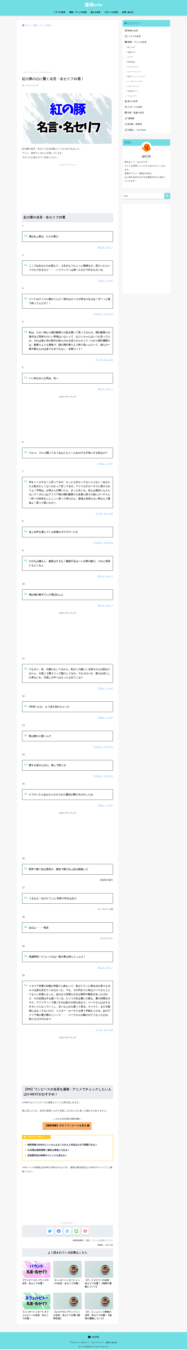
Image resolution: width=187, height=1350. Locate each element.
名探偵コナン (133, 91)
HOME (93, 1337)
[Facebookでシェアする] (58, 1231)
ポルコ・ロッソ (105, 247)
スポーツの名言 (111, 12)
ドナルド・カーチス (103, 314)
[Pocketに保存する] (86, 1231)
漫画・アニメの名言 (78, 12)
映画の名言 (132, 30)
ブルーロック (133, 86)
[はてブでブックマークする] (67, 1231)
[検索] (167, 197)
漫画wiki (94, 5)
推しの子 (131, 47)
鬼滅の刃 (131, 52)
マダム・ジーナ (105, 280)
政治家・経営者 (134, 124)
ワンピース (132, 96)
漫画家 (130, 119)
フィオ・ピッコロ (104, 359)
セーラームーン (134, 72)
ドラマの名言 (59, 12)
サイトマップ (97, 1343)
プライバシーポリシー (79, 1343)
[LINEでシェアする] (77, 1231)
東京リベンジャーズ (136, 77)
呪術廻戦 (131, 62)
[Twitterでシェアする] (48, 1231)
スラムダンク (133, 67)
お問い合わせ (127, 12)
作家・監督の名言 (135, 113)
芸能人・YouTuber (136, 130)
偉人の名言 (95, 12)
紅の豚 (110, 1245)
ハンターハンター (135, 81)
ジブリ (110, 1240)
